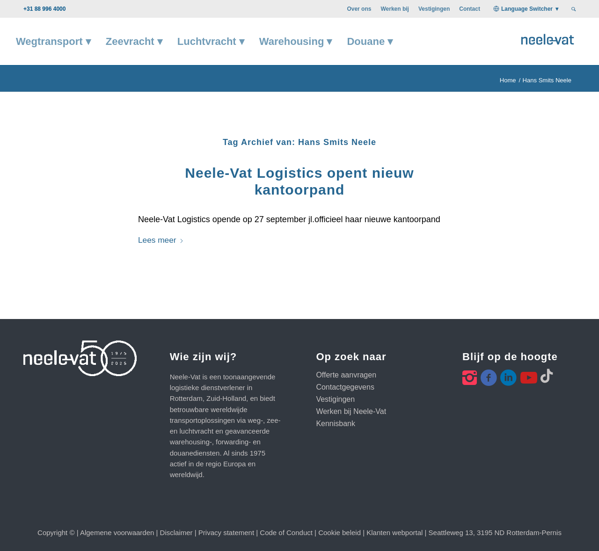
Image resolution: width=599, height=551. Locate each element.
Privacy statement (226, 532)
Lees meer (161, 240)
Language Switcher (527, 9)
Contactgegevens (345, 387)
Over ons (359, 9)
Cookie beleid (339, 532)
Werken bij (394, 9)
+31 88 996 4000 (44, 9)
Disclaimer (176, 532)
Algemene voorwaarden (117, 532)
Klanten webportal (394, 532)
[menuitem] (359, 9)
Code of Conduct (286, 532)
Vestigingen (434, 9)
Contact (469, 9)
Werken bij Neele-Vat (351, 411)
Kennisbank (335, 424)
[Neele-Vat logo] (547, 38)
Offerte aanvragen (346, 375)
